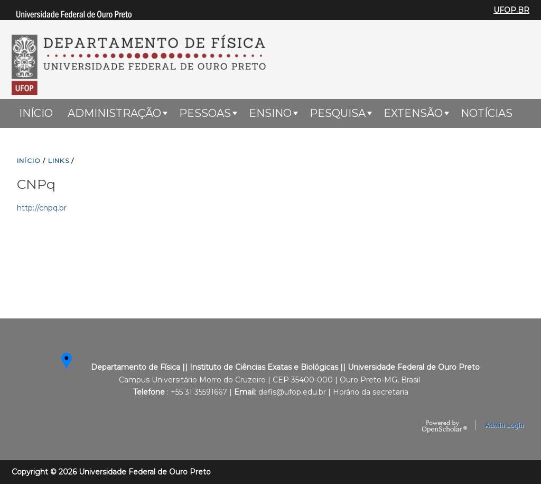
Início (36, 113)
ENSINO (270, 113)
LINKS (58, 161)
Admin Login (504, 425)
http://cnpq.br (42, 208)
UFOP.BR (511, 10)
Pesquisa (338, 113)
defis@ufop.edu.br (292, 392)
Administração (114, 113)
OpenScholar (444, 427)
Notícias (486, 113)
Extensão (413, 113)
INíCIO (29, 161)
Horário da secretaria (370, 392)
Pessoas (205, 113)
